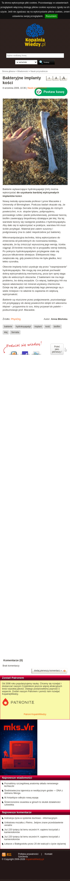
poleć (65, 350)
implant (38, 326)
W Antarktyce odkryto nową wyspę (21, 797)
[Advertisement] (35, 469)
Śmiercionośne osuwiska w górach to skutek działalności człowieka (32, 803)
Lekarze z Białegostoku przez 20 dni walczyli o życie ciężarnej (35, 843)
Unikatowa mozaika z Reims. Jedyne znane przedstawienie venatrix (33, 823)
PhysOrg (16, 319)
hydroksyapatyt (23, 326)
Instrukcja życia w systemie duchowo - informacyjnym (30, 818)
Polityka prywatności (28, 854)
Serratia (15, 332)
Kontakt (48, 854)
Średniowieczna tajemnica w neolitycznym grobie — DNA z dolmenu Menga (33, 791)
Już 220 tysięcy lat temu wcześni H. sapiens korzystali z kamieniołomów (32, 831)
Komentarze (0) (13, 660)
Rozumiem (51, 16)
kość (48, 326)
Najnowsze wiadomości (17, 777)
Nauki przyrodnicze (37, 88)
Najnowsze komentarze (17, 812)
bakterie (8, 326)
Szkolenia (23, 856)
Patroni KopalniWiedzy (35, 714)
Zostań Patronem (13, 677)
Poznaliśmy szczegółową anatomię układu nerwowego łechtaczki (31, 784)
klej (5, 332)
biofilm (57, 326)
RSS (9, 854)
